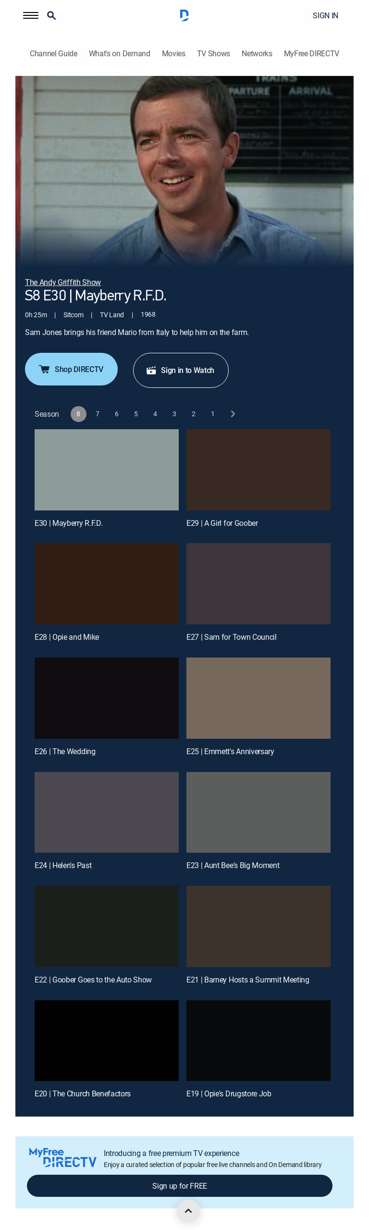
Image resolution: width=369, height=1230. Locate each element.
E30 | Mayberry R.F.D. (68, 523)
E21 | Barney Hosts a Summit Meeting (247, 979)
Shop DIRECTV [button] (70, 369)
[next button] (232, 414)
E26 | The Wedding (65, 751)
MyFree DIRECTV (312, 54)
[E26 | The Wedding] (107, 698)
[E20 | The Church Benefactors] (107, 1040)
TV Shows (213, 54)
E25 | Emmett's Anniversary (230, 751)
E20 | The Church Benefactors (83, 1093)
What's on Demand (119, 54)
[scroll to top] (188, 1210)
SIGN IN (325, 15)
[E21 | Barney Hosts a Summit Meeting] (258, 926)
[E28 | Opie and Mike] (107, 583)
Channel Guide (53, 54)
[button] (30, 15)
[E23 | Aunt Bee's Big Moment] (258, 812)
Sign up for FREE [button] (179, 1185)
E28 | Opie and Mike (67, 637)
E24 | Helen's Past (63, 865)
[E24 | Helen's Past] (107, 812)
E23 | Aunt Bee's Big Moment (232, 865)
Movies (173, 54)
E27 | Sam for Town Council (231, 637)
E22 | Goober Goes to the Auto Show (93, 979)
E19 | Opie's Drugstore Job (228, 1093)
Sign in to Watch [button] (180, 370)
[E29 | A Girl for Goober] (258, 469)
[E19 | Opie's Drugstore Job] (258, 1040)
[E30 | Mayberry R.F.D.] (107, 469)
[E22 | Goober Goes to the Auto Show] (107, 926)
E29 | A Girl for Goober (222, 523)
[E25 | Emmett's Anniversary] (258, 698)
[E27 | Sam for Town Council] (258, 583)
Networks (257, 54)
